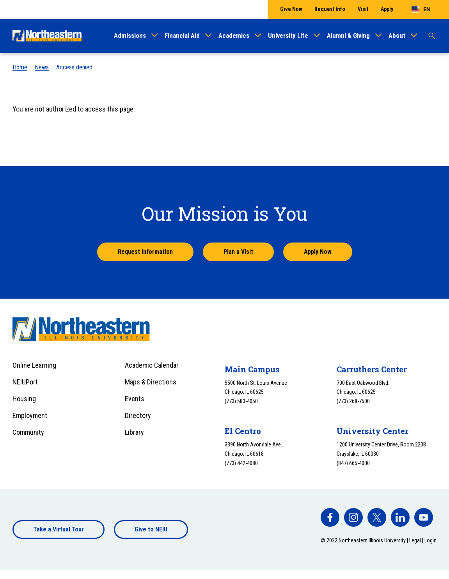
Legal (415, 540)
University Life (288, 35)
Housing (24, 399)
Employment (29, 415)
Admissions (130, 35)
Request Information (145, 251)
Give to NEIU (151, 529)
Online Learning (34, 365)
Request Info (329, 9)
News (42, 67)
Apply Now (318, 251)
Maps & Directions (150, 382)
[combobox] (421, 9)
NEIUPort (25, 382)
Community (28, 432)
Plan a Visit (238, 251)
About (397, 35)
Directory (138, 415)
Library (134, 432)
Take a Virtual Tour (58, 529)
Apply (387, 9)
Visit (363, 9)
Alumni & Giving (348, 35)
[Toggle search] (432, 36)
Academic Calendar (152, 365)
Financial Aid (182, 35)
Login (430, 540)
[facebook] (330, 517)
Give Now (291, 9)
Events (134, 399)
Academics (233, 35)
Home (19, 67)
